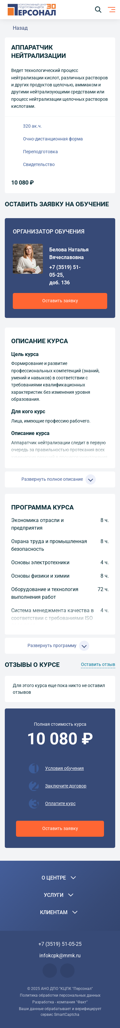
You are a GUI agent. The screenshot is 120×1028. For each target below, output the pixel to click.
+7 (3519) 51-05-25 (60, 944)
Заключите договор (65, 785)
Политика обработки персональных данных (60, 995)
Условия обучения (64, 768)
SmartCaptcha (66, 1014)
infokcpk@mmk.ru (60, 956)
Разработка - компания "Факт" (60, 1002)
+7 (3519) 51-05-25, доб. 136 (65, 275)
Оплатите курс (60, 803)
